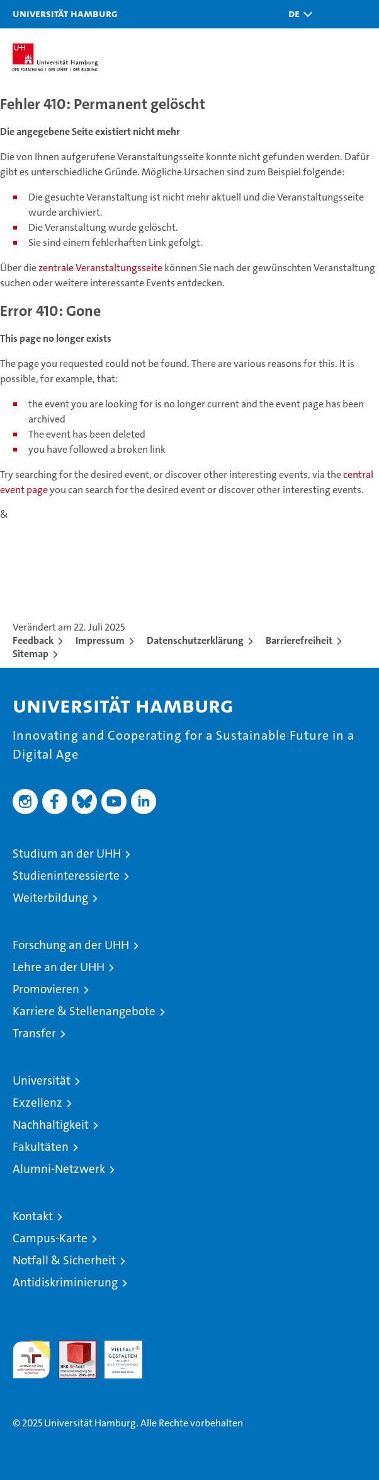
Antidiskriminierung (65, 1282)
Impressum (100, 640)
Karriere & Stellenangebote (84, 1011)
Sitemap (30, 653)
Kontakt (33, 1216)
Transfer (34, 1033)
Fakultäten (41, 1147)
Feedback (33, 640)
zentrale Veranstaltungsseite (101, 267)
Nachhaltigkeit (51, 1125)
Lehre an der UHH (59, 967)
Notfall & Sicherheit (64, 1260)
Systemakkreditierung (169, 1347)
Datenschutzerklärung (195, 640)
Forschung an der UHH (71, 945)
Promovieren (46, 989)
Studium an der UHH (67, 853)
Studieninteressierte (66, 875)
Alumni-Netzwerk (59, 1169)
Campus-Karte (50, 1238)
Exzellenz (37, 1102)
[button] (297, 14)
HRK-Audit (116, 1354)
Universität (42, 1080)
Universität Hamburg (65, 13)
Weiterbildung (50, 898)
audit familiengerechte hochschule (31, 1359)
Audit (70, 1347)
